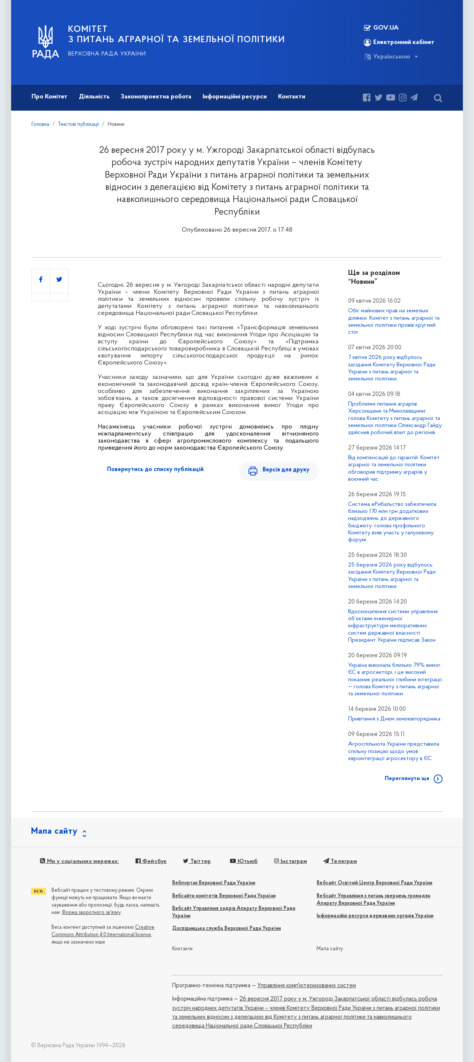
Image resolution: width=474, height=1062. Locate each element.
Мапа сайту (330, 949)
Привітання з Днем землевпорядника (394, 719)
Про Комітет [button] (49, 96)
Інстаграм (290, 861)
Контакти (182, 949)
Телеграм (340, 861)
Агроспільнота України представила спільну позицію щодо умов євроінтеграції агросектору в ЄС (393, 751)
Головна (40, 124)
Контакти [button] (291, 96)
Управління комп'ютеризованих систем (306, 986)
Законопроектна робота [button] (156, 96)
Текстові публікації (78, 124)
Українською (387, 57)
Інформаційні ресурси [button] (235, 96)
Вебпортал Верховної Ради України (213, 883)
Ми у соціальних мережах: (79, 861)
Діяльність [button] (94, 96)
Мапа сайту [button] (54, 831)
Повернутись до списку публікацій (155, 470)
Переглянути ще (407, 779)
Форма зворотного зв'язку (91, 912)
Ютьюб (243, 861)
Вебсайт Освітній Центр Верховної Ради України (374, 883)
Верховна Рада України (107, 54)
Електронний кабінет (399, 42)
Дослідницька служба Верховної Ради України (226, 928)
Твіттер (197, 861)
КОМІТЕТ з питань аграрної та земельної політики (176, 34)
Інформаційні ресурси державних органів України (375, 916)
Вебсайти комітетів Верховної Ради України (224, 896)
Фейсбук (151, 861)
